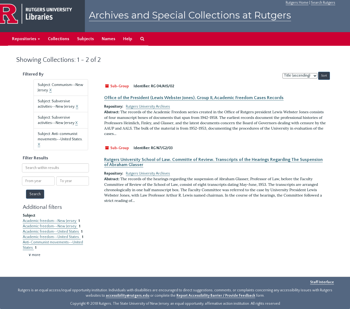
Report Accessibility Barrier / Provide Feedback (215, 295)
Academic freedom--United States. (52, 237)
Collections (58, 38)
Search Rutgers (323, 3)
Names (108, 38)
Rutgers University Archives (148, 106)
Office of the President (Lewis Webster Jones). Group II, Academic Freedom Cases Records (194, 97)
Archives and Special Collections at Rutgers (190, 15)
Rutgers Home (297, 3)
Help (127, 38)
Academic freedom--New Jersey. (50, 226)
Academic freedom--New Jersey (50, 221)
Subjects (85, 38)
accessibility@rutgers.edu (127, 295)
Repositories (26, 38)
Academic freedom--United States (51, 231)
